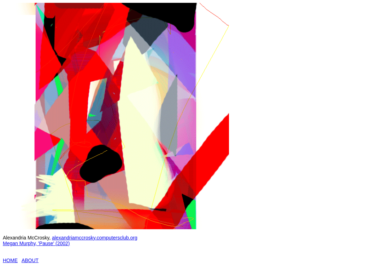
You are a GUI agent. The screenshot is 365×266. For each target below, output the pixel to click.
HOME (10, 260)
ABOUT (30, 260)
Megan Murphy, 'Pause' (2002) (36, 243)
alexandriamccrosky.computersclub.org (94, 238)
